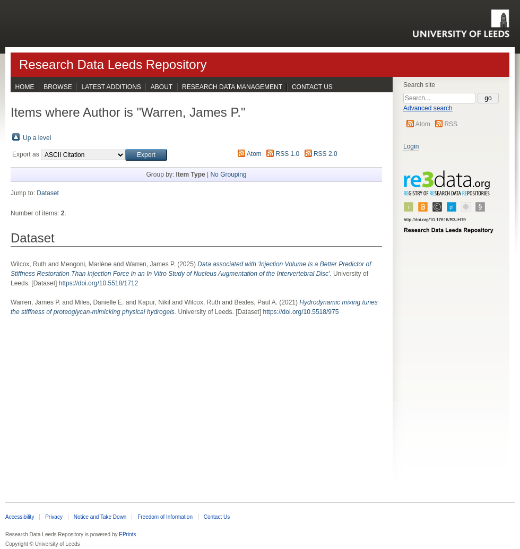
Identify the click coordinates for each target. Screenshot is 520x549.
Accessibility (19, 517)
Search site (419, 85)
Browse (58, 87)
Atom (422, 124)
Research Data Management (232, 87)
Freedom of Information (165, 517)
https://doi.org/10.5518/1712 (98, 283)
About (161, 87)
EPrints (127, 534)
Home (24, 87)
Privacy (54, 517)
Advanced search (428, 108)
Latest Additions (111, 87)
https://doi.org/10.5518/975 (301, 312)
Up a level (37, 138)
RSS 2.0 (325, 154)
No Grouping (228, 174)
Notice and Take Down (100, 517)
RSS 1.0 (288, 154)
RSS (450, 124)
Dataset (47, 193)
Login (411, 146)
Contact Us (312, 87)
